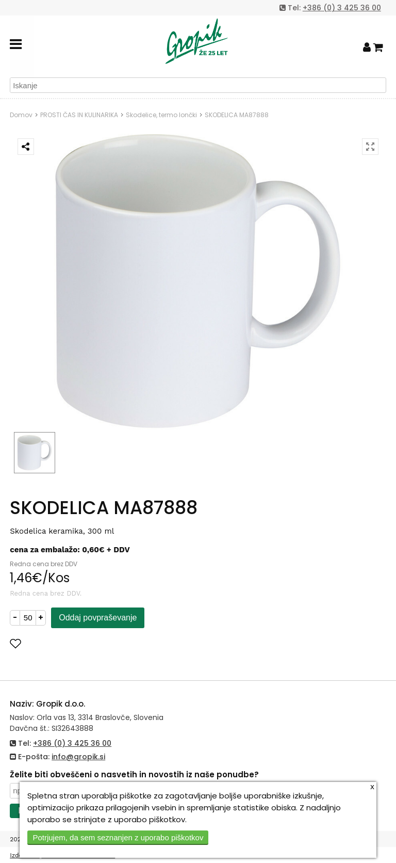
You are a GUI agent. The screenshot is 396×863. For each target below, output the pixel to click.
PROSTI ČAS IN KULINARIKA (79, 114)
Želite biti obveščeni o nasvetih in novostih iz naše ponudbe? (134, 774)
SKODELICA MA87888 (237, 114)
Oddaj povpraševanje (98, 617)
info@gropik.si (78, 757)
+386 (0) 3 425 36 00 (342, 8)
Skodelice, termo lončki (161, 114)
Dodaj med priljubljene (66, 643)
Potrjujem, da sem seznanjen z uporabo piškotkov (117, 837)
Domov (21, 114)
